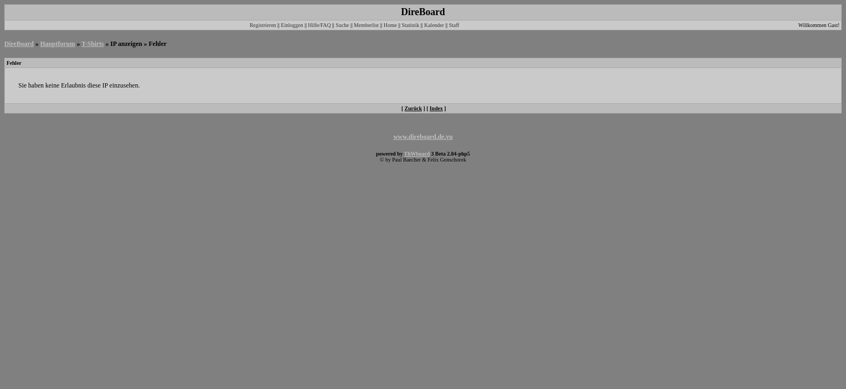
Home (390, 25)
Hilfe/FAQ (319, 25)
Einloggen (292, 25)
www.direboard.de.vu (423, 136)
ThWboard (417, 154)
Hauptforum (57, 44)
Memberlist (366, 25)
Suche (342, 25)
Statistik (410, 25)
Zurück (413, 108)
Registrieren (263, 25)
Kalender (434, 25)
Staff (454, 25)
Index (435, 108)
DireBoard (18, 44)
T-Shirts (92, 44)
